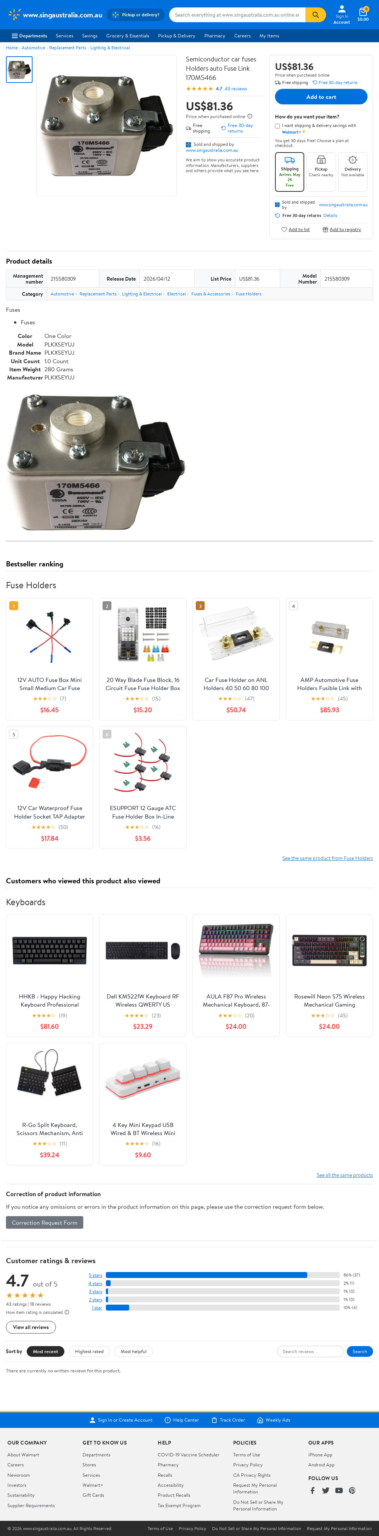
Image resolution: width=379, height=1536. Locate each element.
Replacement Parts (67, 47)
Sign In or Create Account (120, 1420)
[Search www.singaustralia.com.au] (237, 14)
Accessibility (171, 1485)
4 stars (95, 1283)
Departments (29, 35)
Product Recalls (174, 1495)
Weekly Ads (273, 1420)
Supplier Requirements (31, 1505)
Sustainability (21, 1495)
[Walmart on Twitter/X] (326, 1491)
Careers (242, 35)
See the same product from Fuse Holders (327, 857)
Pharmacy (214, 35)
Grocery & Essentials (127, 35)
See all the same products (345, 1174)
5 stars (95, 1275)
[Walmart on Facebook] (312, 1491)
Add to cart (321, 97)
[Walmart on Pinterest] (352, 1491)
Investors (16, 1485)
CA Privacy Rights (252, 1475)
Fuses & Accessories (210, 294)
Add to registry (341, 229)
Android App (321, 1464)
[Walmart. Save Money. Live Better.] (54, 14)
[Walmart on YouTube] (339, 1491)
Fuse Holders (248, 294)
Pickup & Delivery (176, 35)
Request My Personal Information (255, 1488)
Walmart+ (93, 1485)
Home (12, 47)
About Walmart (23, 1454)
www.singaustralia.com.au (212, 150)
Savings (89, 35)
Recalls (165, 1475)
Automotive (33, 47)
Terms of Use (246, 1454)
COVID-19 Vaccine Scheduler (188, 1454)
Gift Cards (93, 1495)
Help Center (181, 1420)
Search (360, 1351)
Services (64, 35)
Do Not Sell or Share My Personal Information (258, 1505)
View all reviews (31, 1327)
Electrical (176, 294)
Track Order (228, 1420)
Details (330, 215)
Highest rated (89, 1351)
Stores (89, 1464)
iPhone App (320, 1454)
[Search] (315, 14)
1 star (97, 1308)
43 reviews (236, 88)
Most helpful (134, 1351)
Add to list (295, 229)
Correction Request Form (44, 1222)
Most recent (45, 1351)
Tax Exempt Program (179, 1505)
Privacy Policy (248, 1464)
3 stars (95, 1291)
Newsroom (18, 1475)
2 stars (95, 1299)
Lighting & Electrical (110, 47)
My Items (269, 35)
